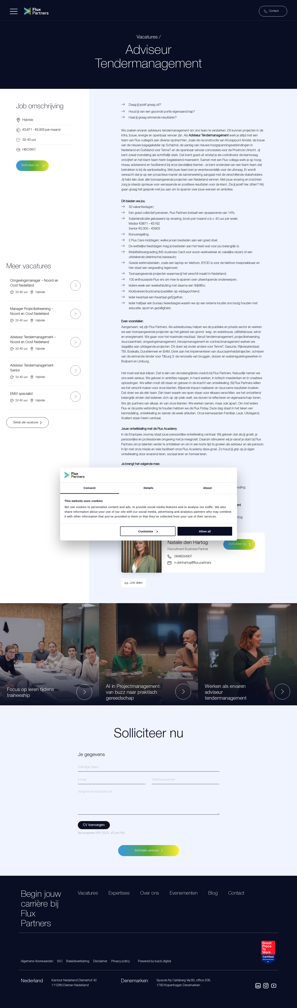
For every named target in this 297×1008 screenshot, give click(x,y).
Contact (236, 893)
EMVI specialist (21, 393)
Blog (213, 893)
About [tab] (207, 488)
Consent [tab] (90, 488)
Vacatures (88, 893)
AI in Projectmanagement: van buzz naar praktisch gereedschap (133, 692)
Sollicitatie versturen (148, 850)
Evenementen (184, 893)
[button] (133, 583)
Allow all (205, 531)
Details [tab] (149, 488)
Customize (148, 531)
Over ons (149, 893)
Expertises (119, 893)
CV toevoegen (94, 825)
